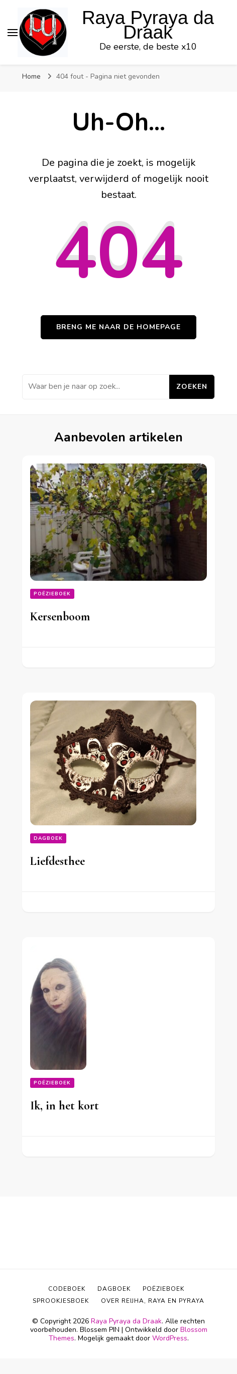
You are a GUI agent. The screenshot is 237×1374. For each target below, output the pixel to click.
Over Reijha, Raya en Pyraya (152, 1301)
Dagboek (48, 838)
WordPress (169, 1338)
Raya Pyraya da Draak (148, 25)
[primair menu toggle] (13, 32)
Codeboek (66, 1289)
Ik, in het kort (64, 1105)
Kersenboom (60, 616)
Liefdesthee (57, 861)
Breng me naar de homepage (118, 327)
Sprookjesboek (61, 1301)
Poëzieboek (52, 593)
